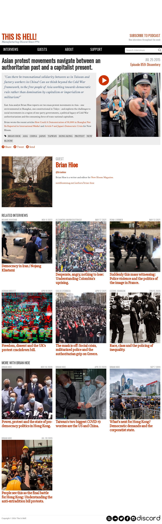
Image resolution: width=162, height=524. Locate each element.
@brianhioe (61, 172)
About (69, 49)
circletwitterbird (121, 518)
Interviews (10, 49)
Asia (25, 136)
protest (80, 136)
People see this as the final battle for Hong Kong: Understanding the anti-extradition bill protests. (27, 497)
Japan (42, 136)
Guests (42, 49)
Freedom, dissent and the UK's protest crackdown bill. (24, 347)
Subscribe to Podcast (145, 35)
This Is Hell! (19, 36)
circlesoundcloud (115, 518)
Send (32, 147)
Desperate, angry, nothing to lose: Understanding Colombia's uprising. (80, 278)
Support (96, 49)
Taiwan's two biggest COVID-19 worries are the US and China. (78, 423)
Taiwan (52, 136)
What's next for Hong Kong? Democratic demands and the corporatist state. (131, 425)
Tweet (20, 147)
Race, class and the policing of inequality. (131, 347)
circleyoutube (109, 518)
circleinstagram (133, 518)
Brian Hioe (14, 136)
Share (8, 147)
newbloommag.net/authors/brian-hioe (75, 183)
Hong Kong (66, 136)
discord (148, 518)
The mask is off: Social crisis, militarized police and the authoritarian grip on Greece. (77, 349)
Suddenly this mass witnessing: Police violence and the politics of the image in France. (134, 278)
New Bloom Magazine (102, 177)
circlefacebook (127, 518)
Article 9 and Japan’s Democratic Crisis (64, 126)
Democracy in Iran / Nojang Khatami (21, 268)
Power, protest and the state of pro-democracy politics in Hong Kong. (27, 423)
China (33, 136)
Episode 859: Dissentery (145, 64)
